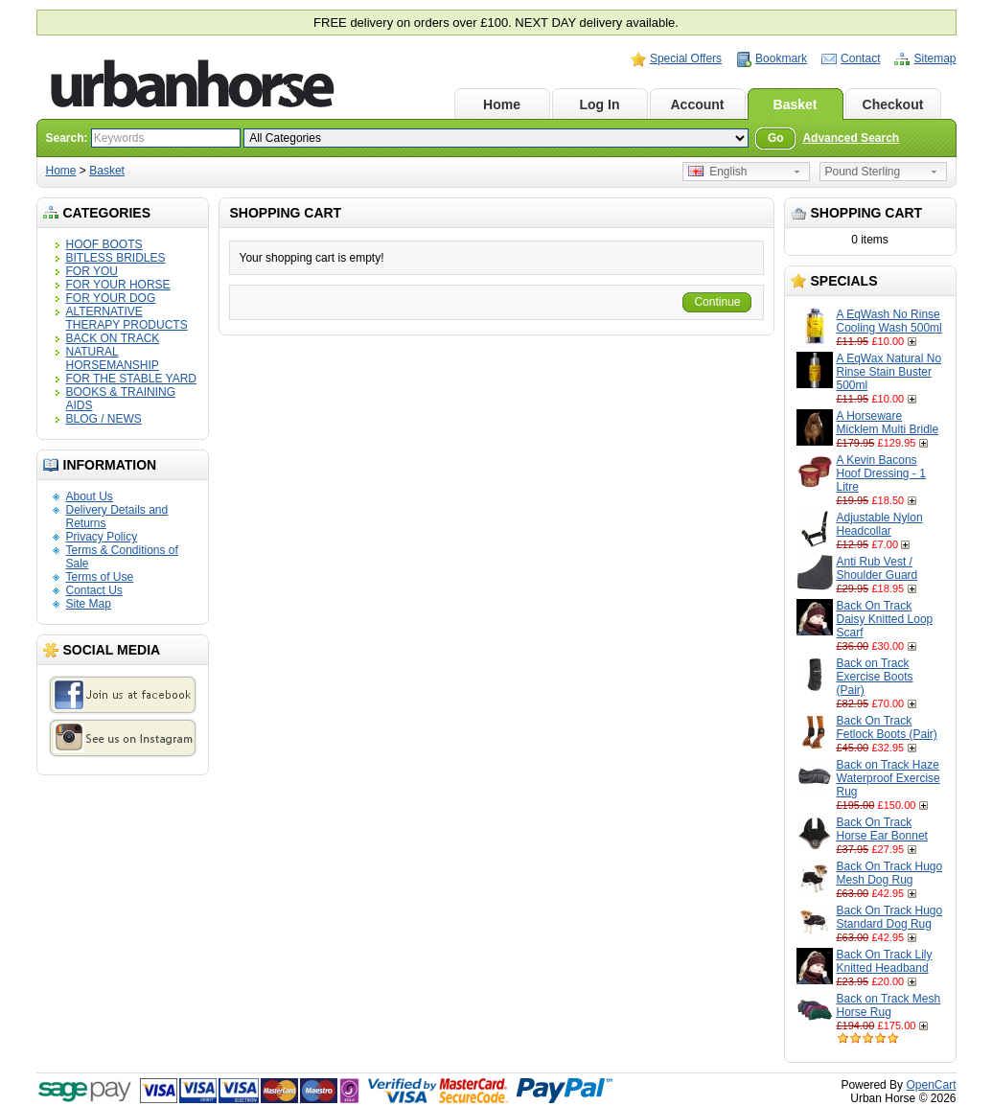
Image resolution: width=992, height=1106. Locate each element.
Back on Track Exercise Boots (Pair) (875, 677)
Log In (600, 104)
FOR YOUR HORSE (118, 284)
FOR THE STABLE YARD (131, 378)
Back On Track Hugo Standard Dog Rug (890, 917)
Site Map (88, 604)
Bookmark (781, 58)
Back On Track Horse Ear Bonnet (882, 829)
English (718, 171)
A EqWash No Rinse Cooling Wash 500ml (889, 321)
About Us (89, 496)
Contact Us (94, 590)
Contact (860, 58)
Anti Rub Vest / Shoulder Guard (877, 568)
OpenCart (931, 1085)
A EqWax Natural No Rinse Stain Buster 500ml (889, 372)
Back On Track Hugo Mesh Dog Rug (890, 873)
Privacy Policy (102, 536)
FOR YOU (92, 271)
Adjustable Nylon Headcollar (880, 524)
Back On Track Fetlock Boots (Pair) (887, 727)
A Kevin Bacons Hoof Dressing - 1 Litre (881, 473)
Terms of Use (100, 577)
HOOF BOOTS (104, 244)
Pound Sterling (863, 171)
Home (501, 104)
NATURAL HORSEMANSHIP (112, 358)
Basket (795, 104)
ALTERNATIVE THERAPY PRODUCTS (127, 318)
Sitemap (934, 58)
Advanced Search (850, 138)
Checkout (893, 104)
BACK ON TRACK (113, 338)
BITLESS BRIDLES (116, 258)
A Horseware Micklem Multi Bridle (888, 422)
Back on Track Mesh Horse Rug (889, 1005)
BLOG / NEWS (104, 419)
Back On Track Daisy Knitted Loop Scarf (885, 619)
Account (698, 104)
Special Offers (686, 58)
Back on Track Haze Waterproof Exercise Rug (888, 778)
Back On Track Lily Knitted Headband (885, 961)
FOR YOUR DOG (111, 298)
